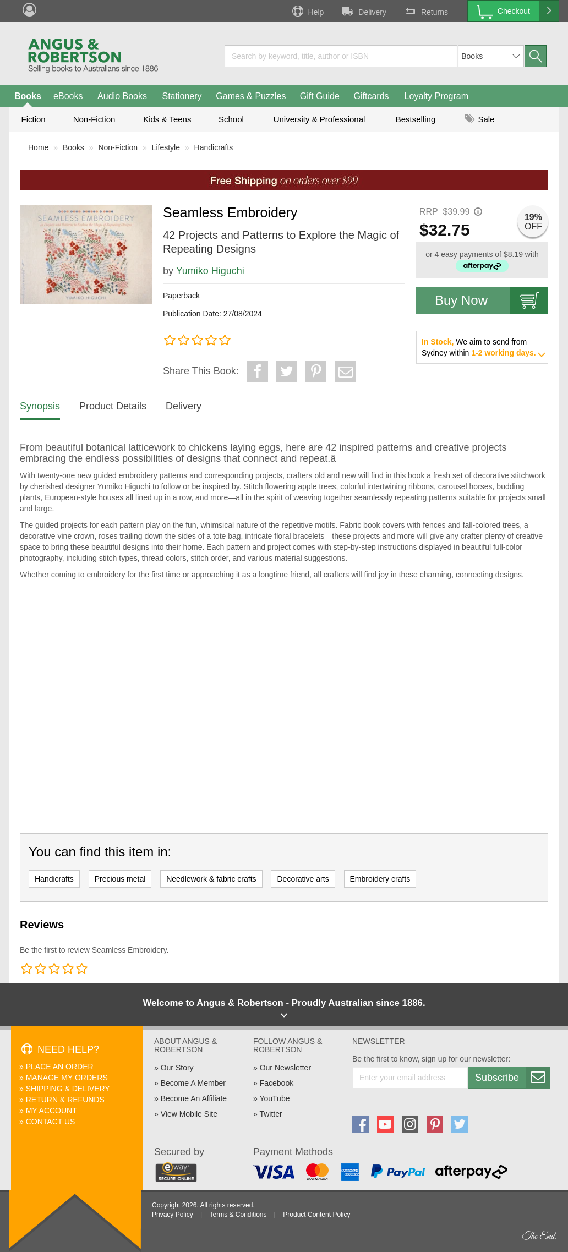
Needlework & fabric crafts (211, 878)
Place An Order (60, 1066)
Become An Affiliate (194, 1098)
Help (307, 11)
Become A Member (193, 1083)
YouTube (274, 1098)
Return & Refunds (65, 1099)
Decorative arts (303, 878)
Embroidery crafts (380, 878)
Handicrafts (213, 147)
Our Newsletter (285, 1067)
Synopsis (40, 406)
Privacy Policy (172, 1214)
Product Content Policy (316, 1214)
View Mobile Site (189, 1113)
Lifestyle (166, 147)
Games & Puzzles (251, 96)
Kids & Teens (167, 119)
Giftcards (371, 96)
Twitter (270, 1113)
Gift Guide (320, 96)
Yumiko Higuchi (210, 270)
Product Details (112, 406)
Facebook (276, 1083)
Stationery (181, 96)
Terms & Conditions (237, 1214)
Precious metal (120, 878)
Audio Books (122, 96)
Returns (425, 11)
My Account (51, 1110)
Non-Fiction (94, 119)
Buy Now (491, 300)
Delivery (363, 11)
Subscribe (512, 1077)
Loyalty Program (437, 96)
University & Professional (319, 119)
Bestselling (416, 119)
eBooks (68, 96)
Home (38, 147)
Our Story (177, 1067)
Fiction (33, 119)
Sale (479, 119)
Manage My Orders (67, 1077)
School (231, 119)
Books (27, 96)
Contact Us (50, 1121)
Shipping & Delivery (68, 1088)
